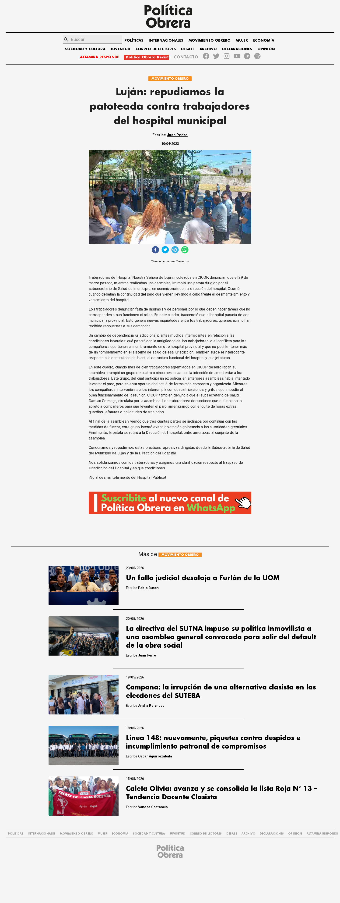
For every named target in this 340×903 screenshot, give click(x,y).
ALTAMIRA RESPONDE (99, 57)
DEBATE (187, 49)
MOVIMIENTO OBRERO (210, 40)
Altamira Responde (322, 833)
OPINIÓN (266, 49)
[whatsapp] (185, 250)
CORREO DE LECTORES (156, 49)
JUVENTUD (120, 49)
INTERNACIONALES (166, 40)
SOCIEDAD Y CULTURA (85, 49)
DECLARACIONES (237, 49)
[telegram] (175, 250)
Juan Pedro (177, 135)
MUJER (242, 40)
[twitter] (165, 250)
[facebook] (155, 250)
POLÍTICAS (133, 40)
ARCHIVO (208, 49)
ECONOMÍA (263, 40)
